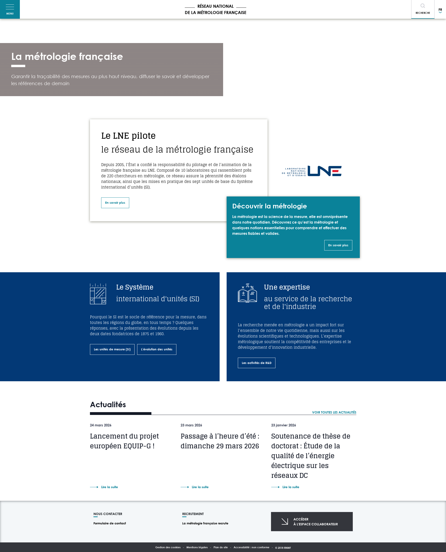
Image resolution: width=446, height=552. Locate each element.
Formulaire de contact (109, 523)
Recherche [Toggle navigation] (423, 12)
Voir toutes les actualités (334, 412)
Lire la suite (109, 487)
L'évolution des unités (156, 349)
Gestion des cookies (168, 547)
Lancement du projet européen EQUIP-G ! (124, 441)
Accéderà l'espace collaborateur (315, 521)
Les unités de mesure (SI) (112, 349)
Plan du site (221, 547)
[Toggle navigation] (10, 9)
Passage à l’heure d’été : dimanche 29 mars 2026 (220, 441)
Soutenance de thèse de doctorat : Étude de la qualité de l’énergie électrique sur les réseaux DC (310, 455)
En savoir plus (115, 202)
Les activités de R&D (256, 363)
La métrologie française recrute (205, 523)
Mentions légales (197, 547)
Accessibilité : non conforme (251, 547)
